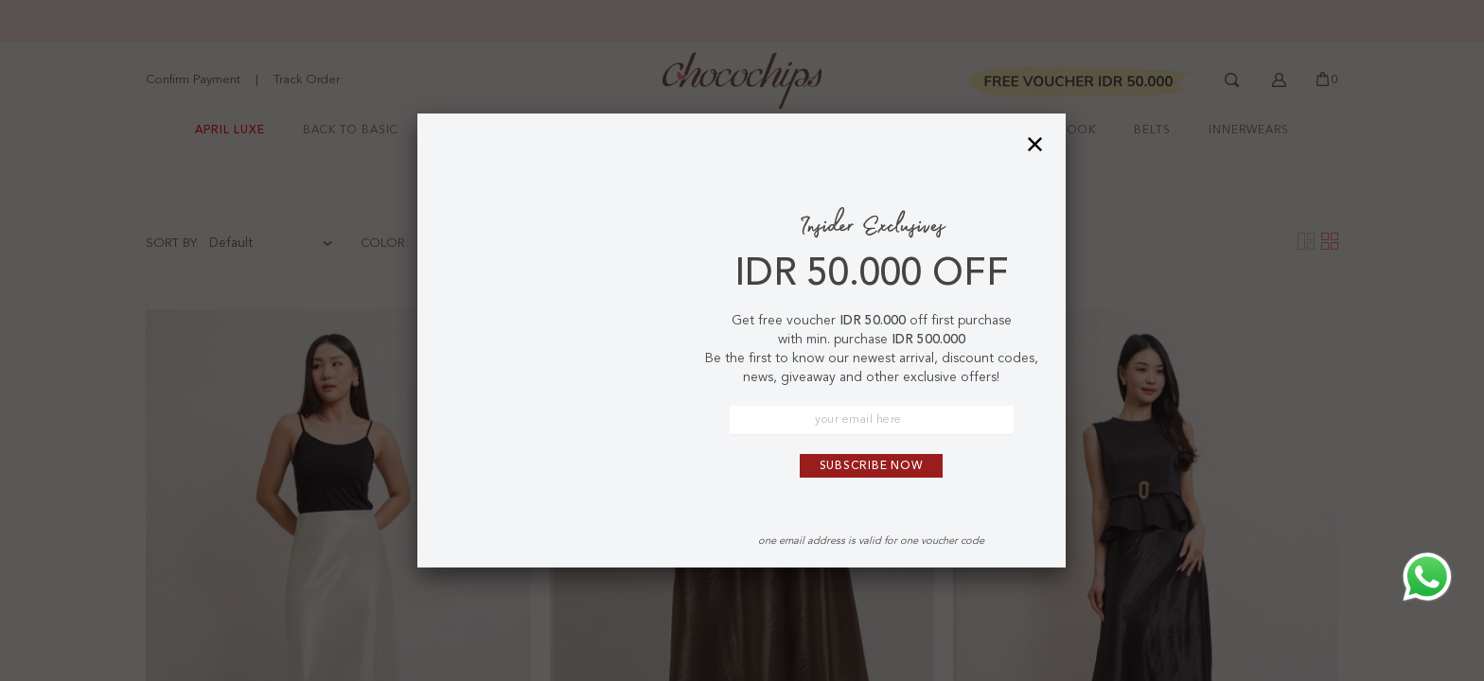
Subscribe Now (872, 466)
